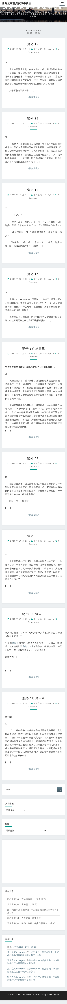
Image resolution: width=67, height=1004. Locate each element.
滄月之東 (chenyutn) (44, 49)
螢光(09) (33, 458)
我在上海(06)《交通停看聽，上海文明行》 (27, 899)
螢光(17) (33, 189)
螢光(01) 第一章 (33, 698)
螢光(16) (33, 274)
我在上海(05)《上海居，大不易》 (22, 904)
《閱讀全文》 (33, 97)
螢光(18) (33, 118)
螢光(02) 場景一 (33, 614)
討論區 (15, 643)
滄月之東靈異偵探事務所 (16, 3)
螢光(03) (33, 536)
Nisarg (56, 994)
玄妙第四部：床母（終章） (25, 946)
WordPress (40, 994)
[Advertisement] (33, 861)
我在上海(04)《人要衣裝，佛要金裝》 (25, 918)
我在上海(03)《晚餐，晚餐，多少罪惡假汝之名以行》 (32, 923)
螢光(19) (33, 44)
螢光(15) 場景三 (33, 348)
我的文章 (27, 646)
